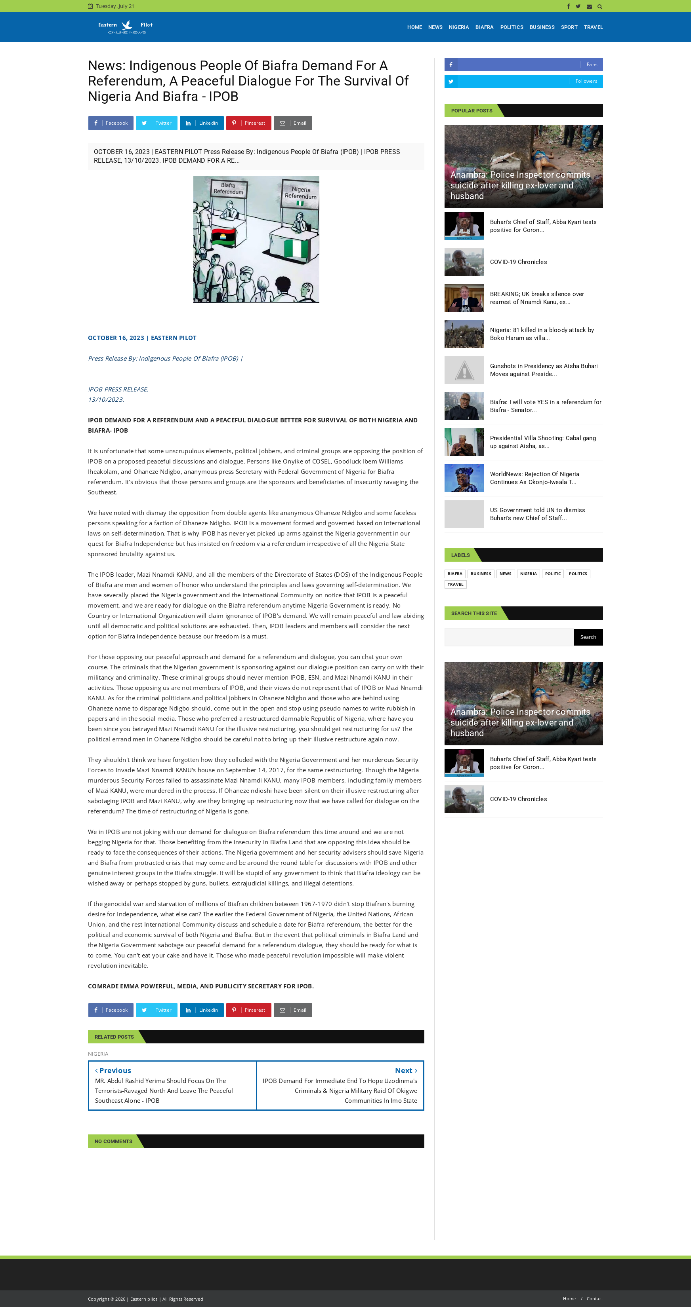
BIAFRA (484, 27)
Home (569, 1298)
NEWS (435, 27)
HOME (414, 27)
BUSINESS (542, 27)
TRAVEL (593, 27)
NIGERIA (459, 27)
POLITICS (512, 27)
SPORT (569, 27)
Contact (595, 1298)
